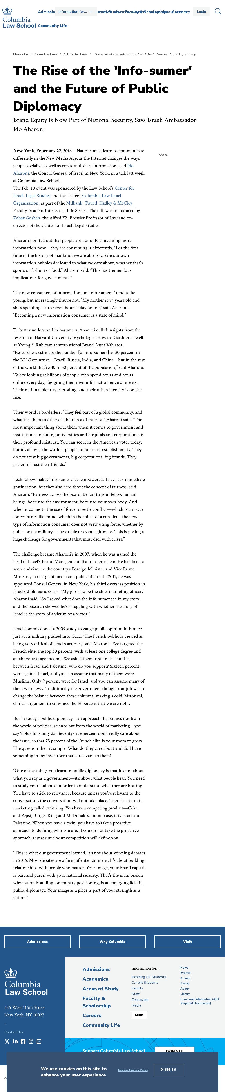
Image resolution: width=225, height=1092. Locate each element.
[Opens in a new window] (7, 1042)
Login (201, 11)
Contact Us (13, 1032)
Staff (135, 994)
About (168, 11)
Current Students (145, 982)
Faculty (137, 988)
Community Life (101, 1025)
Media (136, 1005)
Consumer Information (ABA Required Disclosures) (200, 1001)
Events (122, 11)
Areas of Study (101, 988)
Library (184, 11)
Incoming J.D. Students (149, 976)
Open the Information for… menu (76, 11)
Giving (154, 11)
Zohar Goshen (26, 218)
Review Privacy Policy (133, 1070)
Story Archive (75, 54)
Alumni (138, 11)
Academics (95, 979)
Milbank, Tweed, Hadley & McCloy (99, 203)
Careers (92, 1015)
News (107, 11)
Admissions (96, 969)
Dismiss (168, 1070)
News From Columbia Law (35, 54)
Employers (140, 999)
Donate (174, 1051)
